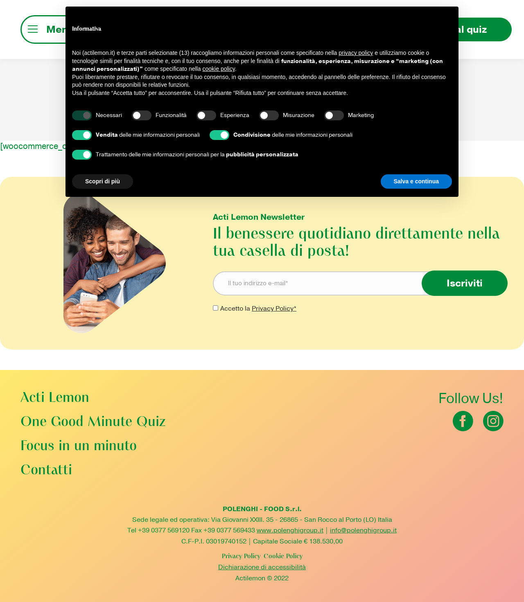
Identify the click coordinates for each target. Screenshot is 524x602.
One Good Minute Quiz (92, 422)
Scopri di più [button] (102, 181)
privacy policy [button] (356, 53)
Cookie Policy (283, 556)
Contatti (46, 471)
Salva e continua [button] (416, 181)
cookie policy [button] (219, 68)
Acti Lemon (54, 398)
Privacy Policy (241, 556)
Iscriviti (465, 283)
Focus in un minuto (78, 447)
